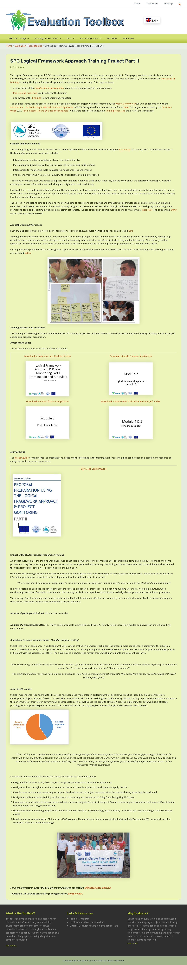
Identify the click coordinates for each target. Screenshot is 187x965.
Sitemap (168, 3)
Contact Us (154, 3)
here (126, 107)
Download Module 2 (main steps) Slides (131, 356)
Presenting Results (77, 38)
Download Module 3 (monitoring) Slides (47, 401)
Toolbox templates (79, 918)
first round (124, 149)
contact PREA (75, 893)
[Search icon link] (180, 3)
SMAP (174, 209)
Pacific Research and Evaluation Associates (45, 110)
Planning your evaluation (42, 38)
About (140, 3)
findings (36, 97)
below (28, 253)
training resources (115, 110)
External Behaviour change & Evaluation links (94, 925)
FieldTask (147, 209)
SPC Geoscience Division (97, 887)
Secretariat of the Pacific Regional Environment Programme (41, 107)
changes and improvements (49, 88)
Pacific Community (125, 103)
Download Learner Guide (94, 468)
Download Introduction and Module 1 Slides (47, 356)
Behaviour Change (17, 38)
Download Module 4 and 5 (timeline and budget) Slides (130, 401)
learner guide (21, 457)
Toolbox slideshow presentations (87, 922)
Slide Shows (107, 38)
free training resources (25, 93)
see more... (11, 945)
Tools (61, 38)
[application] (25, 38)
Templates (95, 38)
